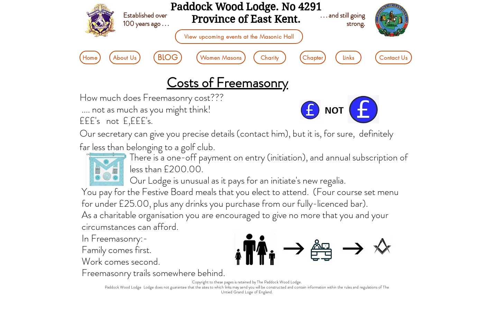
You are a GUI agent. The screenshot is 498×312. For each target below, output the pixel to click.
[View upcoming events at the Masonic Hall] (239, 36)
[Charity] (269, 57)
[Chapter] (313, 57)
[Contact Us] (393, 57)
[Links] (348, 57)
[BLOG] (168, 57)
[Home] (90, 57)
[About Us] (124, 57)
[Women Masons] (221, 57)
